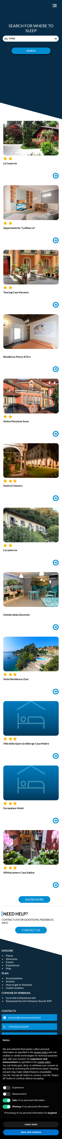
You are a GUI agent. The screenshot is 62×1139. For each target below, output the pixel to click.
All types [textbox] (9, 38)
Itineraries (12, 958)
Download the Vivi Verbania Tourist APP (29, 1001)
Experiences (13, 965)
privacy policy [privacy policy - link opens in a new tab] (41, 1052)
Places (9, 955)
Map (8, 968)
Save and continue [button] (31, 1132)
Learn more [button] (31, 1124)
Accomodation (14, 978)
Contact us (31, 930)
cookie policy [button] (44, 1062)
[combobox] (31, 39)
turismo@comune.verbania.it (24, 1017)
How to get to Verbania (19, 984)
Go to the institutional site (21, 997)
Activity (10, 981)
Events (10, 962)
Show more (34, 899)
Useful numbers (15, 987)
